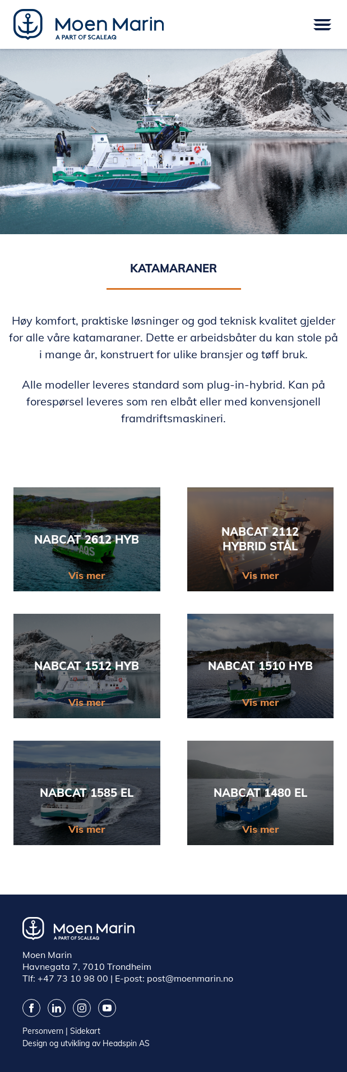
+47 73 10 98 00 (73, 978)
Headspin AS (126, 1043)
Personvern (42, 1031)
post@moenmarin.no (190, 978)
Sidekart (85, 1031)
